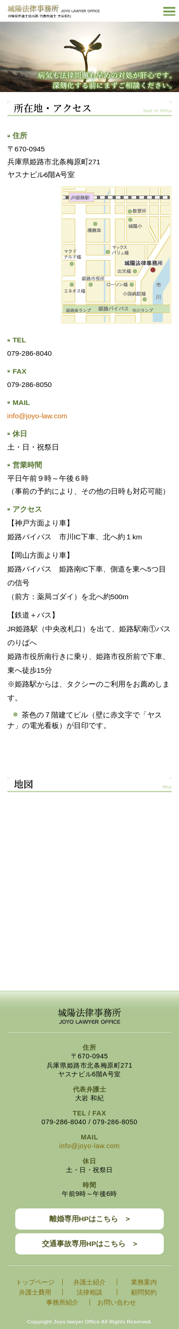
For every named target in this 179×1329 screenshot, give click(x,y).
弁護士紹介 (89, 1282)
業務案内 (144, 1282)
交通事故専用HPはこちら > (89, 1244)
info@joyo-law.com (37, 416)
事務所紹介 (62, 1302)
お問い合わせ (116, 1302)
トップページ (35, 1282)
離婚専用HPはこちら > (89, 1219)
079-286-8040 (29, 353)
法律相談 (89, 1292)
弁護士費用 (35, 1292)
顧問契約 (144, 1292)
